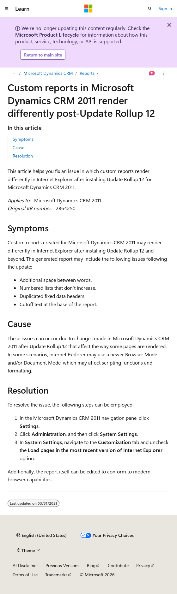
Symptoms (23, 139)
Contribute (118, 565)
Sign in (165, 8)
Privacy (143, 565)
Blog (91, 565)
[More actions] (163, 73)
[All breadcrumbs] (13, 73)
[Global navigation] (6, 8)
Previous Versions (62, 565)
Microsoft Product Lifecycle (47, 34)
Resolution (23, 156)
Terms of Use (25, 575)
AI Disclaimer (25, 565)
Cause (18, 148)
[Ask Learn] (152, 73)
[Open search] (149, 8)
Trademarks (56, 575)
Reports (87, 73)
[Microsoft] (88, 8)
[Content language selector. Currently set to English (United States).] (41, 535)
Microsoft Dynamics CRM (48, 73)
